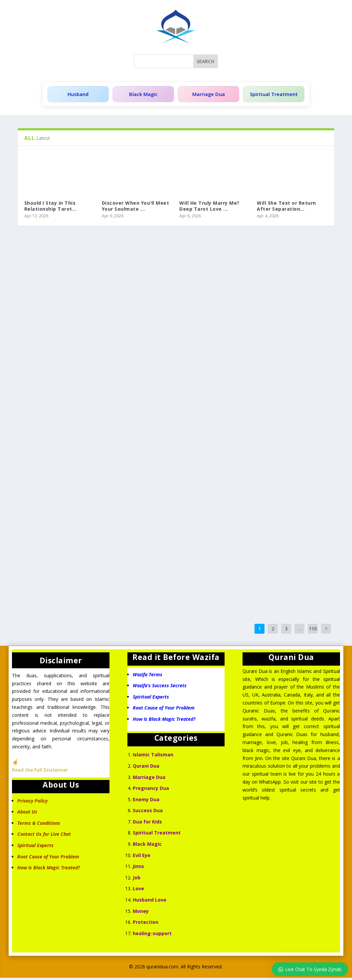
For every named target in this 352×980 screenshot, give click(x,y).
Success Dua (148, 813)
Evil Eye (141, 857)
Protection (145, 924)
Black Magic (141, 95)
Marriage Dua (206, 95)
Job (136, 880)
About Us (27, 814)
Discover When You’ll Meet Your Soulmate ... (135, 208)
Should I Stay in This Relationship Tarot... (50, 208)
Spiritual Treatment (272, 95)
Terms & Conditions (38, 825)
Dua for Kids (147, 824)
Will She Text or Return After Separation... (286, 208)
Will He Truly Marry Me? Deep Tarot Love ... (209, 208)
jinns (138, 868)
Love (138, 891)
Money (141, 913)
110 (313, 631)
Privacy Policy (32, 803)
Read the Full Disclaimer (40, 772)
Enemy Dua (146, 802)
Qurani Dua (146, 768)
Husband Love (149, 902)
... (299, 631)
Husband (77, 95)
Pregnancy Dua (151, 790)
